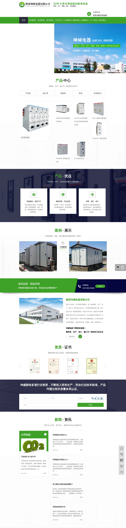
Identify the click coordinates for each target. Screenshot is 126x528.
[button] (55, 70)
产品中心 (58, 20)
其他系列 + (98, 93)
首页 (23, 20)
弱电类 (63, 93)
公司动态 (34, 434)
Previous (20, 366)
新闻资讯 (76, 20)
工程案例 (67, 20)
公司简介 (79, 506)
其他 (80, 93)
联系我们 (102, 20)
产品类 (28, 93)
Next (105, 366)
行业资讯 (91, 508)
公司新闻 (91, 506)
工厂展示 (93, 20)
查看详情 (75, 336)
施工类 (45, 93)
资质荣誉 (79, 508)
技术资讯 (91, 510)
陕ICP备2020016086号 (56, 524)
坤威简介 (84, 20)
